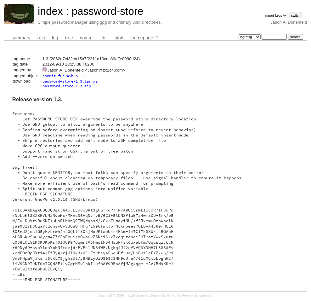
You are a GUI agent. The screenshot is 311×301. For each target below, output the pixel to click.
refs (41, 37)
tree (69, 37)
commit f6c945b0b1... (64, 75)
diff (105, 37)
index (50, 11)
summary (20, 37)
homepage (142, 37)
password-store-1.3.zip (66, 86)
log (55, 37)
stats (119, 37)
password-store (107, 11)
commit (87, 37)
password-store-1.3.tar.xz (70, 81)
